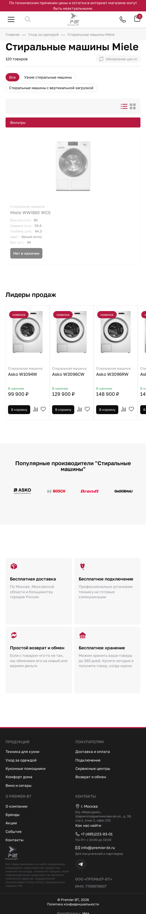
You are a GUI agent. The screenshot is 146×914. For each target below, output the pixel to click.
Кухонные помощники (25, 768)
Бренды (13, 814)
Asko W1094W (27, 371)
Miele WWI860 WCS (73, 209)
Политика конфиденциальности (73, 904)
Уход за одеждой (21, 760)
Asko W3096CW (71, 371)
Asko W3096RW (115, 371)
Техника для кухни (22, 751)
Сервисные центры (92, 768)
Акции (11, 823)
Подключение (88, 760)
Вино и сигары (19, 785)
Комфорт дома (19, 777)
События (14, 831)
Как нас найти (88, 825)
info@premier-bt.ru (95, 847)
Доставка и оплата (92, 751)
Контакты (15, 840)
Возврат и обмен (90, 777)
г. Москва (86, 806)
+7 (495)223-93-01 (93, 834)
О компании (16, 806)
